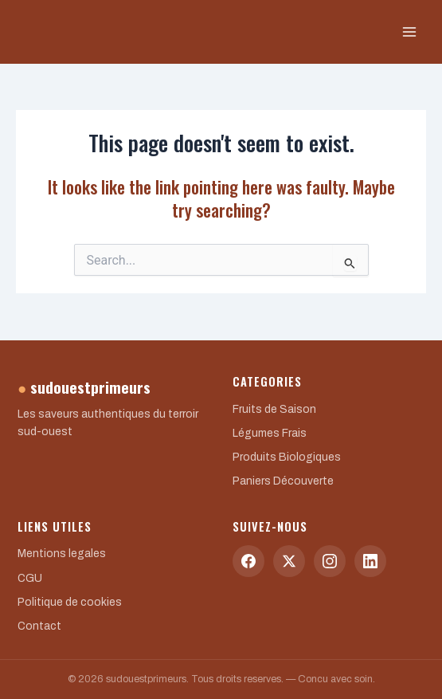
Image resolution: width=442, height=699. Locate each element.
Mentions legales (62, 554)
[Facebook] (248, 561)
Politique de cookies (70, 602)
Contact (39, 626)
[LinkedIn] (370, 561)
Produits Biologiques (287, 457)
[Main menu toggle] (409, 32)
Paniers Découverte (283, 481)
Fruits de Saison (274, 409)
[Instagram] (330, 561)
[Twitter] (289, 561)
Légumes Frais (270, 433)
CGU (30, 578)
